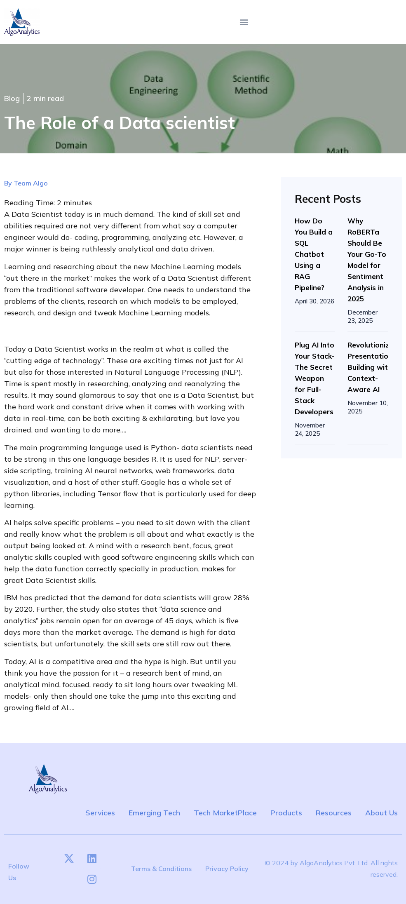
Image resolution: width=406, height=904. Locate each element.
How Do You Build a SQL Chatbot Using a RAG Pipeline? (314, 254)
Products (286, 812)
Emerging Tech (154, 812)
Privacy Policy (227, 868)
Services (100, 812)
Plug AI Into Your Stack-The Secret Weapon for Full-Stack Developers (315, 378)
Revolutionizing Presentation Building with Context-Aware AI (373, 367)
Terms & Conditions (161, 868)
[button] (244, 22)
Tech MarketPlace (225, 812)
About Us (381, 812)
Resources (334, 812)
